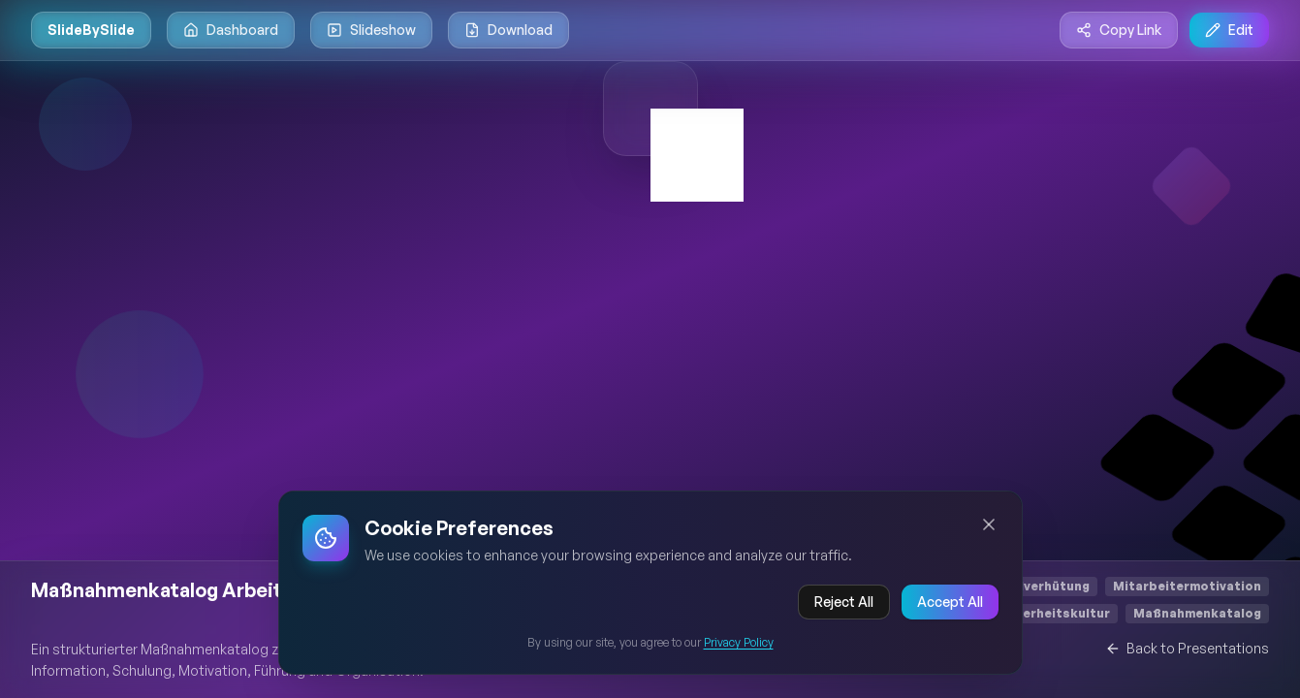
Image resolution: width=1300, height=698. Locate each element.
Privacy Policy (739, 649)
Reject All (843, 608)
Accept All (950, 608)
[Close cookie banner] (988, 531)
